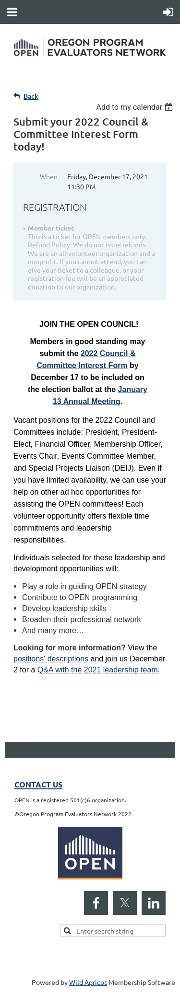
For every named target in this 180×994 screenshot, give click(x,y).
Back (31, 96)
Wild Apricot (88, 982)
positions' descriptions (50, 659)
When (49, 176)
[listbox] (135, 107)
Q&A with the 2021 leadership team (97, 670)
